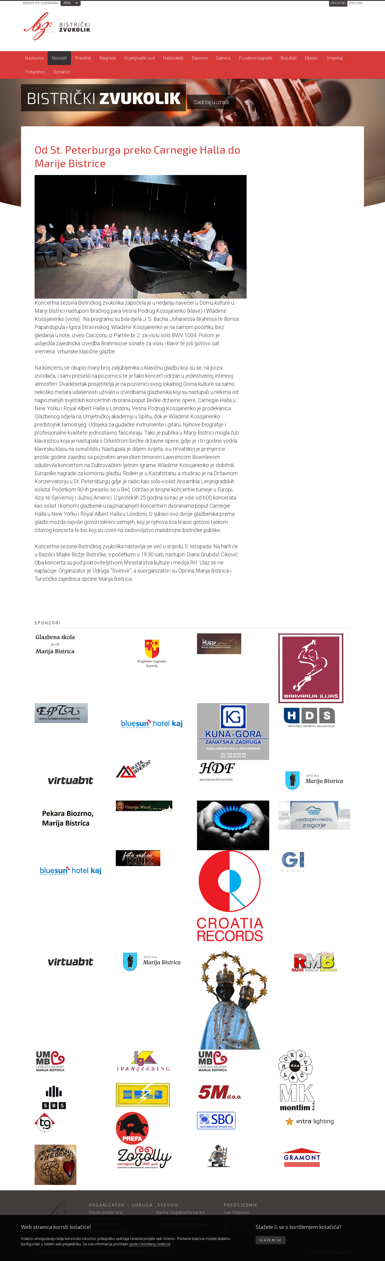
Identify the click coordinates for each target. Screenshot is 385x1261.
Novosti (59, 58)
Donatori (62, 71)
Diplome (200, 58)
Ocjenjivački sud (139, 58)
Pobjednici (35, 71)
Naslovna (34, 58)
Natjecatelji (173, 58)
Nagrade (108, 58)
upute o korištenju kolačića (149, 1244)
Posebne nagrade (255, 58)
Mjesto (311, 58)
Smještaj (334, 58)
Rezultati (289, 58)
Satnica (223, 58)
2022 (66, 3)
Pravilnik (83, 58)
